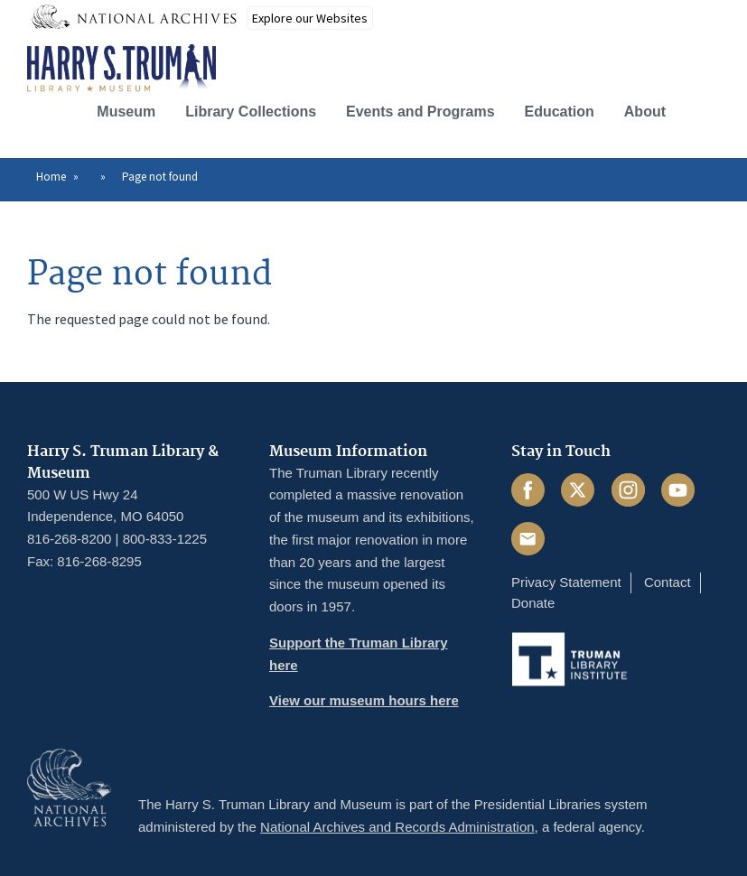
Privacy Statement (566, 582)
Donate (533, 602)
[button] (705, 109)
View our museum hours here (364, 700)
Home (51, 176)
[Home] (121, 68)
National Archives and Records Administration (397, 826)
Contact (667, 582)
